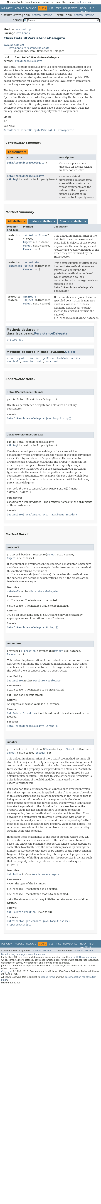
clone (10, 358)
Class (42, 235)
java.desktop (23, 29)
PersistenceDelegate (28, 61)
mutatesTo (29, 296)
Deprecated (70, 8)
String (12, 179)
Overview (7, 8)
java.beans (23, 33)
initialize (30, 235)
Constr (36, 15)
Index (83, 8)
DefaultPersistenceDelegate (25, 162)
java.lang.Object (14, 45)
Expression (15, 265)
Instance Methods (42, 221)
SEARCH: (17, 20)
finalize (34, 358)
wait (40, 361)
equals (21, 358)
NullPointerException (21, 713)
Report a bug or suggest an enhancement (23, 954)
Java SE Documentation (83, 957)
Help (91, 8)
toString (28, 361)
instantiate (31, 262)
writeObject (15, 339)
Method (47, 15)
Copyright (6, 971)
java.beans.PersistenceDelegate (29, 48)
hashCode (62, 358)
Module (19, 8)
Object (27, 242)
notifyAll (13, 361)
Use (51, 8)
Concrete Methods (73, 221)
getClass (48, 358)
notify (75, 358)
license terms (86, 2)
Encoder (28, 249)
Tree (58, 8)
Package (31, 8)
